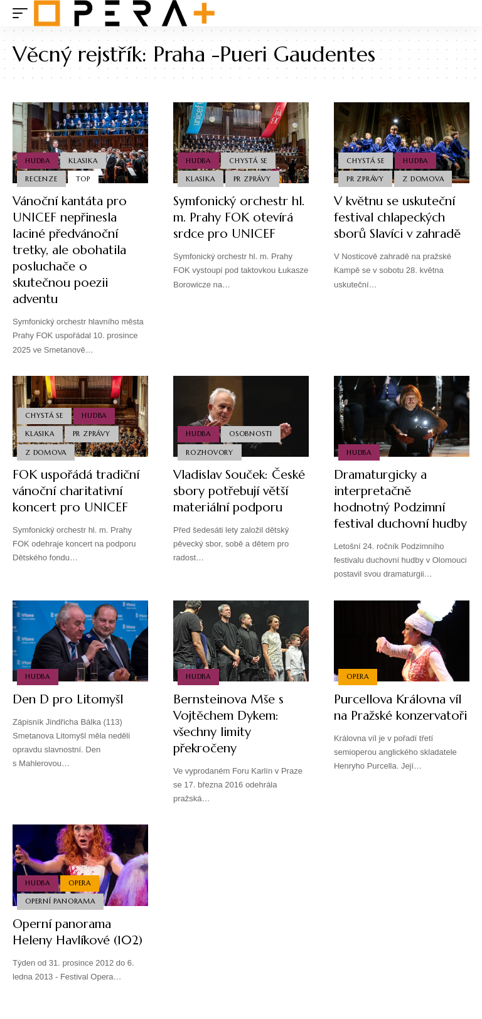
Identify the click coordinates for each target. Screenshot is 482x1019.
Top (83, 178)
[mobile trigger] (23, 13)
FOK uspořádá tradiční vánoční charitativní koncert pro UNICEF (77, 491)
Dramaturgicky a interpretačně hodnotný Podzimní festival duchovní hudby (390, 507)
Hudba (37, 160)
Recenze (41, 178)
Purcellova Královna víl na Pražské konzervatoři (401, 724)
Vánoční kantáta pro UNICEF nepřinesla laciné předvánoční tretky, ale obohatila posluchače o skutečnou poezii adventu (71, 250)
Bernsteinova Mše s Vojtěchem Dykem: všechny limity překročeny (229, 740)
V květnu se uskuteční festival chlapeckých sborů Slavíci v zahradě (399, 217)
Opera (357, 692)
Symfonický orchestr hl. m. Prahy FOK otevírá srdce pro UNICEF (239, 217)
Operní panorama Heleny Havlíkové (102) (79, 948)
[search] (460, 13)
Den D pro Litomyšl (69, 715)
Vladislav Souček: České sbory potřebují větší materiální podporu (240, 491)
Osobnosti (250, 433)
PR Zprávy (252, 178)
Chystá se (248, 160)
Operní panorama (60, 917)
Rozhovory (209, 452)
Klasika (82, 160)
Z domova (423, 178)
